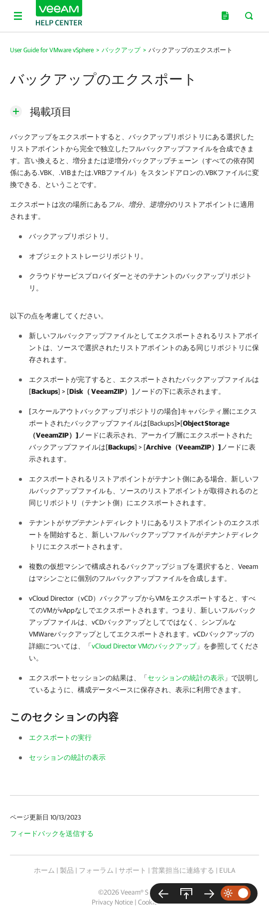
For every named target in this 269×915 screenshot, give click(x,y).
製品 (67, 870)
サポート (132, 870)
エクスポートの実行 (60, 737)
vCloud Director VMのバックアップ (144, 646)
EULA (227, 870)
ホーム (44, 870)
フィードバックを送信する (52, 833)
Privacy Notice (112, 902)
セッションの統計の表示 (185, 678)
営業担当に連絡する (182, 870)
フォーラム (96, 870)
